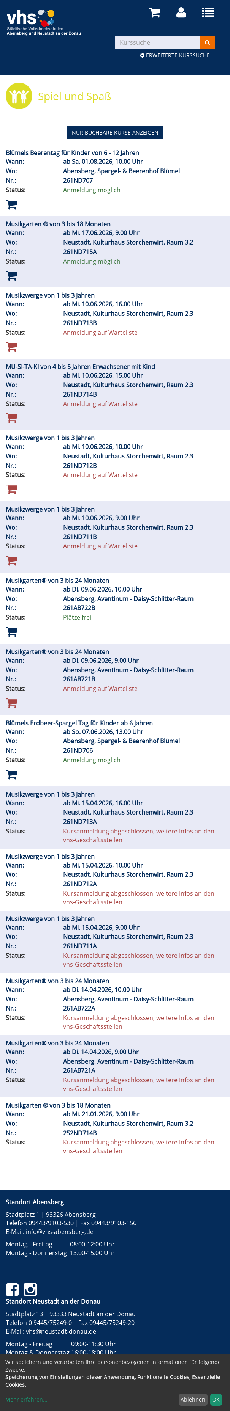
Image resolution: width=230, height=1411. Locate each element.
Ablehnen (193, 1399)
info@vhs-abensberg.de (60, 1231)
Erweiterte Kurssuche (175, 55)
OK (216, 1399)
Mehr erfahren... (26, 1399)
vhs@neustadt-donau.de (61, 1331)
